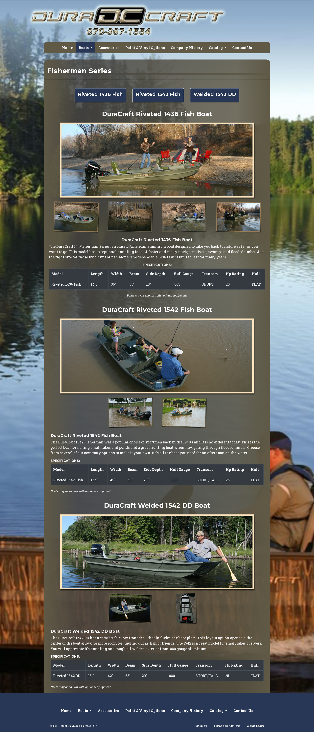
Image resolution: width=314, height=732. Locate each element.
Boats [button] (84, 47)
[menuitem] (67, 47)
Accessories (108, 47)
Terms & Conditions (226, 725)
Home (67, 47)
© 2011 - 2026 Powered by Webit (74, 726)
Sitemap (201, 725)
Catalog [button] (216, 47)
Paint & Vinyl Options (145, 47)
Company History (187, 47)
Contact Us (242, 47)
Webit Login (255, 725)
